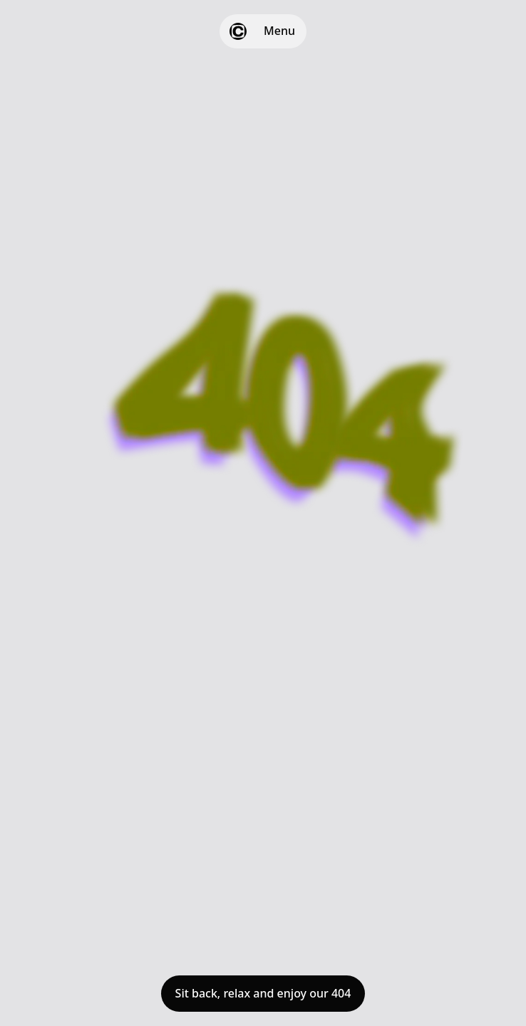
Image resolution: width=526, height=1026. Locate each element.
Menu (279, 30)
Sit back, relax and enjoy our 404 (263, 993)
